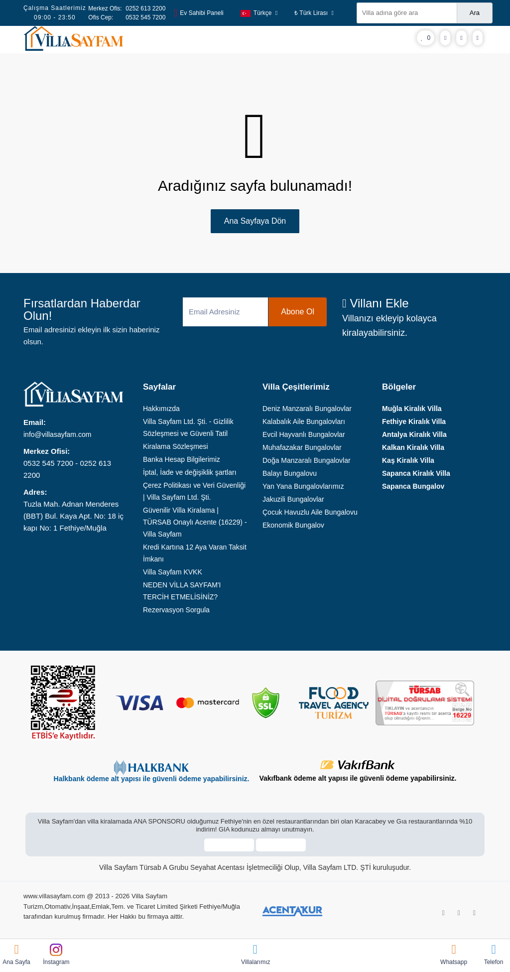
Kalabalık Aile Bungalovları (303, 421)
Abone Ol (297, 311)
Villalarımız (255, 954)
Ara (475, 12)
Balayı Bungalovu (289, 473)
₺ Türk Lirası (314, 12)
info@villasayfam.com (57, 434)
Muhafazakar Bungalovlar (302, 447)
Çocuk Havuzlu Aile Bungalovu (310, 512)
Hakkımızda (161, 409)
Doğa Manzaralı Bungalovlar (306, 460)
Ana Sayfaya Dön (255, 221)
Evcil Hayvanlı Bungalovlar (303, 434)
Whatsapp (454, 954)
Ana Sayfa (16, 954)
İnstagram (56, 955)
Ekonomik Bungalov (293, 525)
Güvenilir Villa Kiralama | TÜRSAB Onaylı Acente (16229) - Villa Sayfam (195, 522)
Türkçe (259, 12)
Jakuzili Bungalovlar (293, 499)
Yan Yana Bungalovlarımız (303, 486)
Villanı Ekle (375, 303)
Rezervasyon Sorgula (176, 610)
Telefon (494, 954)
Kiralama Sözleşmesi (175, 446)
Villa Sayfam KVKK (172, 572)
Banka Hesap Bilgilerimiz (181, 459)
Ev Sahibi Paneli (199, 13)
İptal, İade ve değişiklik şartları (190, 472)
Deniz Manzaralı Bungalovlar (307, 409)
